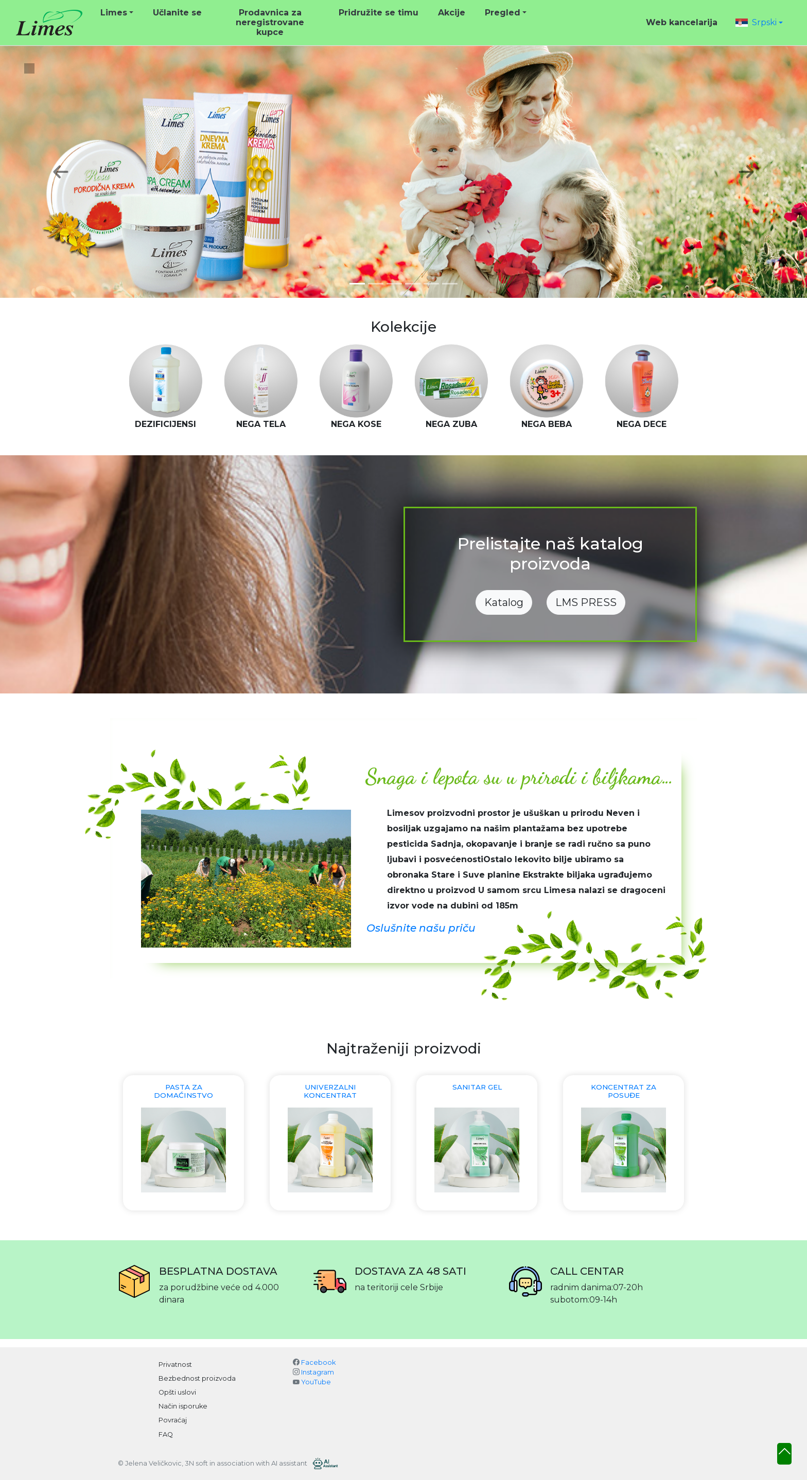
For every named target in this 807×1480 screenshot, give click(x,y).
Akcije (451, 12)
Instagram (317, 1372)
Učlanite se (177, 12)
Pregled (502, 12)
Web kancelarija (681, 22)
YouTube (316, 1382)
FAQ (166, 1434)
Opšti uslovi (177, 1392)
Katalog (503, 602)
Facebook (318, 1362)
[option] (165, 387)
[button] (759, 22)
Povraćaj (173, 1420)
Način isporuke (183, 1406)
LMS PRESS (586, 602)
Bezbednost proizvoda (197, 1378)
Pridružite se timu (378, 12)
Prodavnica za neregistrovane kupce (270, 22)
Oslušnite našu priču (421, 928)
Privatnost (175, 1364)
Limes (113, 12)
